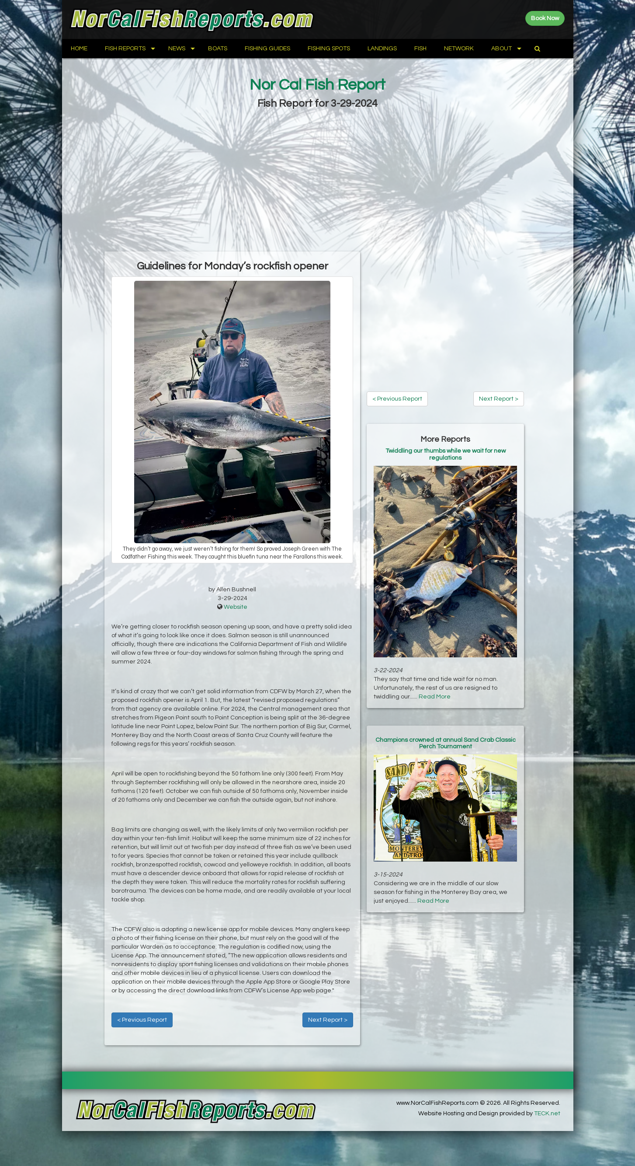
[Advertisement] (318, 181)
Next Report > (327, 1020)
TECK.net (547, 1113)
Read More (435, 697)
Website (235, 607)
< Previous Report (142, 1020)
